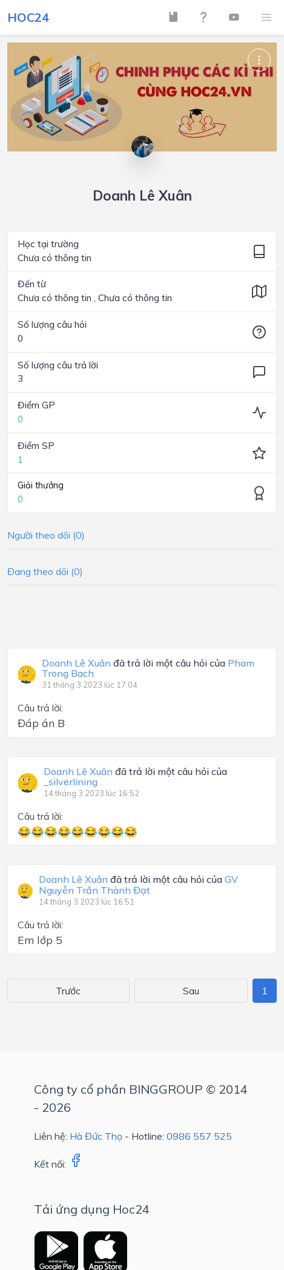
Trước (68, 991)
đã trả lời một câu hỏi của (148, 668)
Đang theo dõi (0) (45, 571)
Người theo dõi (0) (46, 535)
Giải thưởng (41, 485)
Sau (191, 991)
